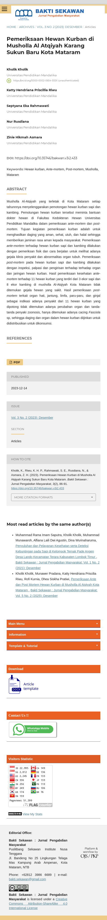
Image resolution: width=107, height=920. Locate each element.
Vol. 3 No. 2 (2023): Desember (59, 27)
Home (11, 27)
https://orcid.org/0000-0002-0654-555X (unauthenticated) (46, 80)
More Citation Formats (33, 497)
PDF (16, 362)
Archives (26, 27)
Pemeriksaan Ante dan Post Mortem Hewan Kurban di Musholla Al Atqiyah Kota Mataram (57, 584)
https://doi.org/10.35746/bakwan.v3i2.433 (46, 158)
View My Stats (32, 814)
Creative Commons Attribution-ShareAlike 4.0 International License (38, 903)
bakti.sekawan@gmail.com (27, 879)
